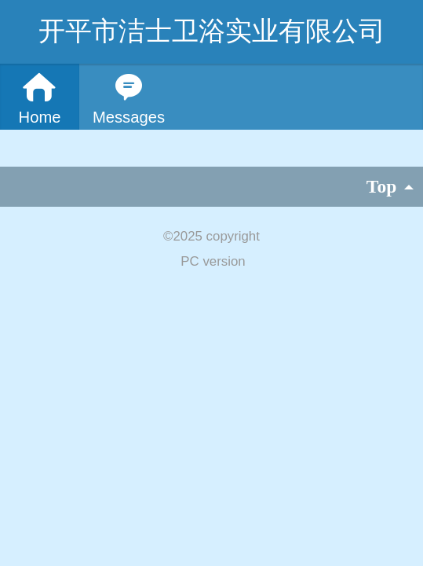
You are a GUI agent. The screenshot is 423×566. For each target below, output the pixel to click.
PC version (213, 261)
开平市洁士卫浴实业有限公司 (211, 31)
